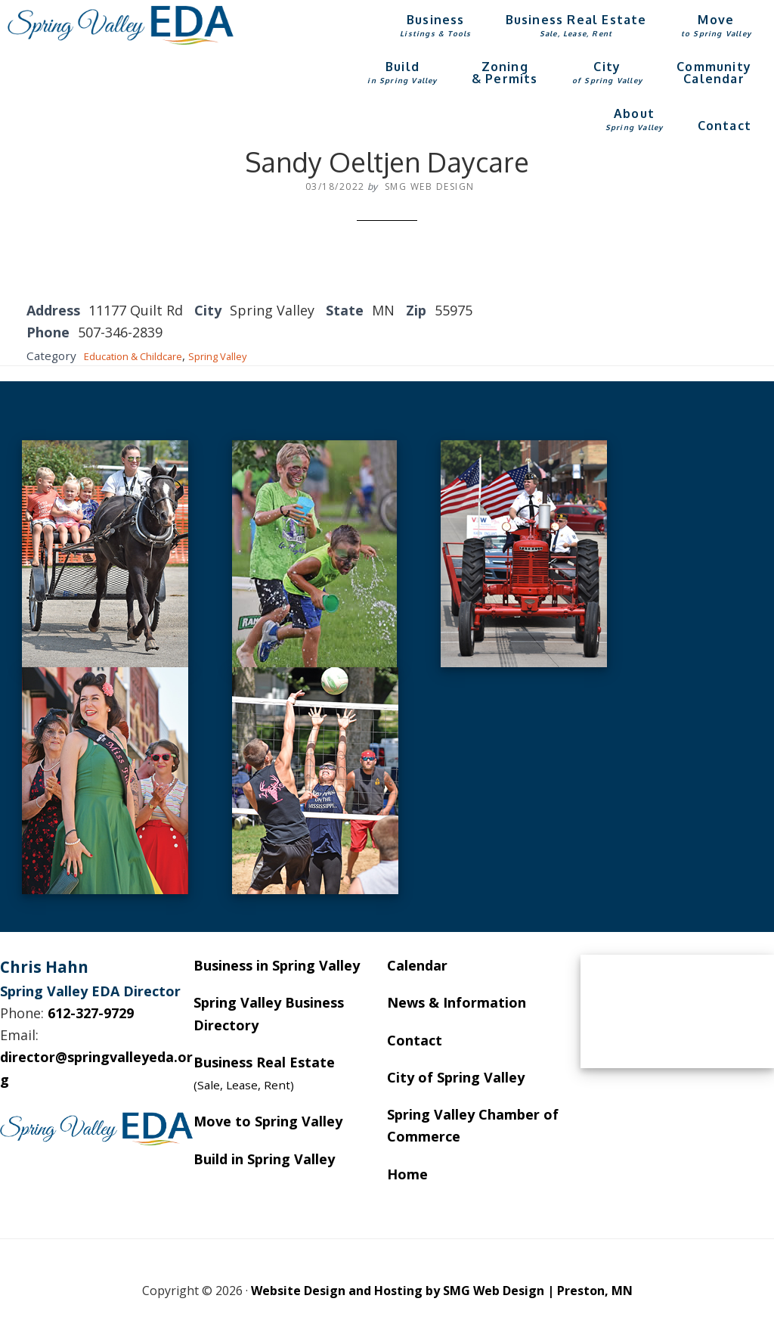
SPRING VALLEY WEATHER (677, 1011)
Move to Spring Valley (268, 1121)
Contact (414, 1040)
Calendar (417, 965)
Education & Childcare (143, 355)
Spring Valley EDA (121, 25)
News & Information (456, 1002)
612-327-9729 (91, 1013)
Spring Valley (245, 355)
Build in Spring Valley (264, 1159)
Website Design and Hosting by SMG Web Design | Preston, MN (442, 1290)
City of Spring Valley (456, 1077)
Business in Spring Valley (277, 965)
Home (407, 1174)
